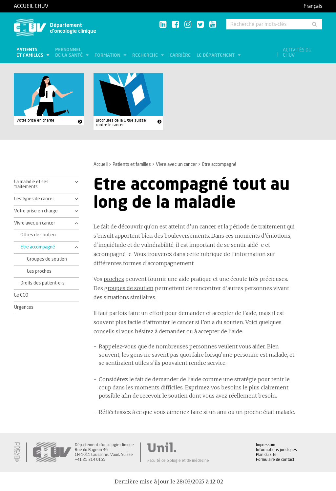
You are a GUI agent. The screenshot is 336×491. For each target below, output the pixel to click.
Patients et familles (30, 53)
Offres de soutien (38, 235)
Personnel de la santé (69, 53)
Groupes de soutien (47, 259)
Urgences (23, 307)
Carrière (180, 55)
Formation (108, 55)
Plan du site (266, 455)
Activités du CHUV (297, 53)
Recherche (145, 55)
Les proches (39, 271)
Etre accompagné (37, 247)
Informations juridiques (276, 450)
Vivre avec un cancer (176, 164)
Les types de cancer (34, 199)
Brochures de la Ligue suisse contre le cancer (121, 122)
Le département (216, 55)
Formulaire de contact (275, 460)
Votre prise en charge (35, 120)
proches (114, 279)
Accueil (101, 164)
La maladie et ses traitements (31, 184)
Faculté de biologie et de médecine (178, 460)
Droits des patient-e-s (42, 283)
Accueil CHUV (31, 6)
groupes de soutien (129, 288)
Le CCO (21, 295)
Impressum (265, 445)
